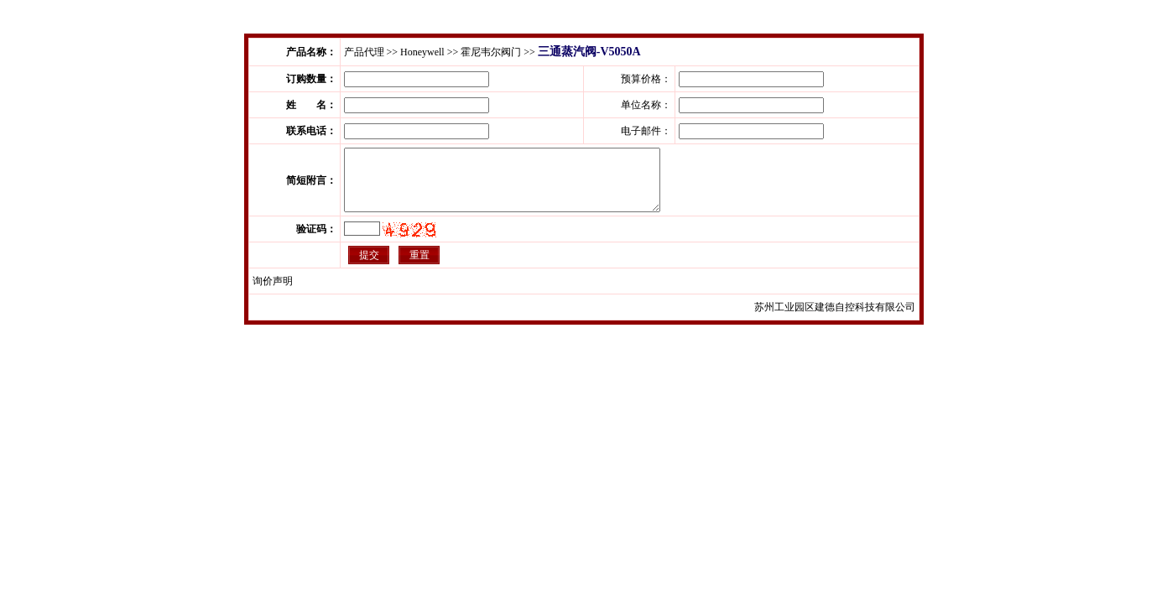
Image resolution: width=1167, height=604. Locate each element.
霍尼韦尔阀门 (491, 52)
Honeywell (422, 52)
